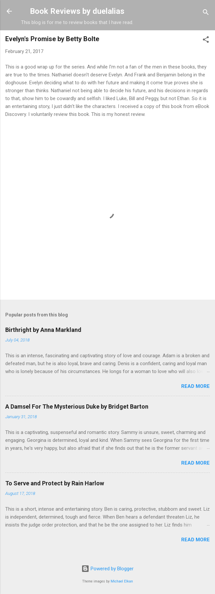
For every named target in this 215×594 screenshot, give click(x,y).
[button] (206, 41)
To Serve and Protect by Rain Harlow (54, 483)
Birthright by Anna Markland (43, 329)
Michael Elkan (122, 581)
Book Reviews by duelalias (77, 11)
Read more (195, 386)
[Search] (206, 13)
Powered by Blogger (107, 569)
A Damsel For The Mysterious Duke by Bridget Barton (76, 406)
